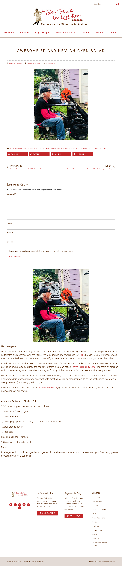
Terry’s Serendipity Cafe (83, 367)
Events (99, 32)
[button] (17, 154)
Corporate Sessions (99, 510)
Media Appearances (66, 32)
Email (10, 233)
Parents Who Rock (48, 387)
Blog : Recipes (42, 32)
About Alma (96, 497)
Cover (94, 514)
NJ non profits (66, 148)
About (24, 32)
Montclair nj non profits (50, 148)
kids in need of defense (26, 148)
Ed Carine (13, 148)
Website (10, 242)
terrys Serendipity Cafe (97, 148)
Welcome (9, 32)
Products (95, 526)
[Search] (116, 4)
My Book (95, 522)
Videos (86, 32)
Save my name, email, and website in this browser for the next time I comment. (41, 251)
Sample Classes (97, 530)
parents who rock (80, 148)
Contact (114, 32)
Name (10, 223)
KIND (37, 148)
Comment (11, 194)
